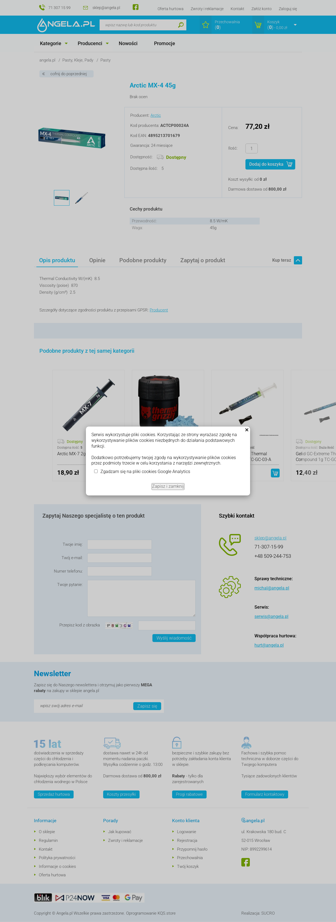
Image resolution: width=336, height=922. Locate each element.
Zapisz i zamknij (168, 486)
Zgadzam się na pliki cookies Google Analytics (145, 471)
